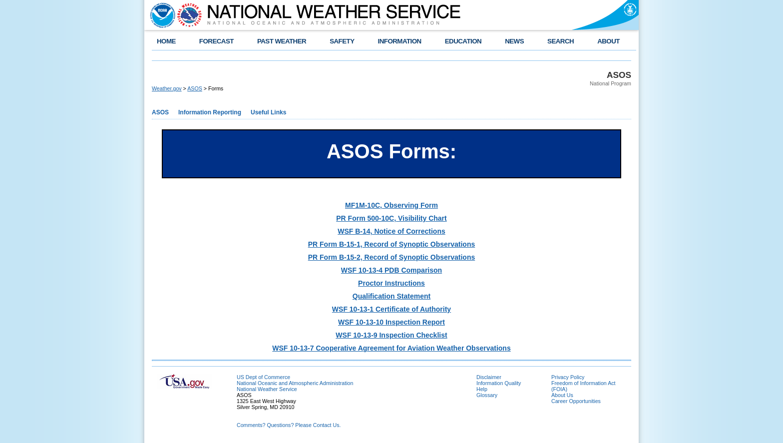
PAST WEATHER (281, 41)
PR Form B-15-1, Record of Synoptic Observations (391, 244)
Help (481, 389)
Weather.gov (167, 88)
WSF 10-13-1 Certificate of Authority (391, 309)
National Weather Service (267, 389)
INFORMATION (399, 41)
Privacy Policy (567, 377)
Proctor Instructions (391, 283)
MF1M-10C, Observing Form (391, 205)
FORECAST (216, 41)
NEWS (514, 41)
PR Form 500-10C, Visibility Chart (391, 218)
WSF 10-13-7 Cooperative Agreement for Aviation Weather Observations (391, 348)
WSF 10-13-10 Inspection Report (391, 322)
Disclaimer (488, 377)
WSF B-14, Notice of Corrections (391, 231)
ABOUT (608, 41)
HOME (166, 41)
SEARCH (560, 41)
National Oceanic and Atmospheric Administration (295, 383)
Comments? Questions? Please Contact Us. (289, 425)
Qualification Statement (391, 296)
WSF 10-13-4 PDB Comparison (391, 270)
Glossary (486, 395)
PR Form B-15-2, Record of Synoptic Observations (391, 257)
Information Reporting (209, 112)
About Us (562, 395)
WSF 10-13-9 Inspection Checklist (391, 335)
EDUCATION (463, 41)
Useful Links (268, 112)
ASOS (194, 88)
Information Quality (498, 383)
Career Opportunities (576, 401)
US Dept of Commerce (263, 377)
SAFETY (342, 41)
